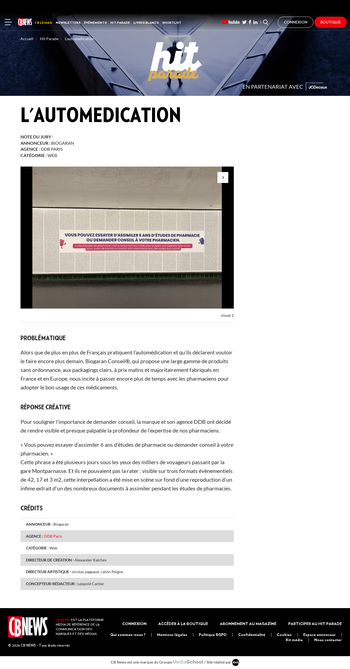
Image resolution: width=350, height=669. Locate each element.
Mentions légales (172, 634)
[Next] (222, 177)
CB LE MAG (43, 22)
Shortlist (171, 22)
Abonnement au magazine (248, 623)
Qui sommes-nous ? (127, 634)
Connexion (134, 623)
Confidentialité (251, 634)
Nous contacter (328, 639)
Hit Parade (120, 22)
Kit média (294, 639)
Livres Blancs (146, 22)
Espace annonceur (319, 634)
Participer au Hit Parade (315, 623)
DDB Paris (52, 149)
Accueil (27, 38)
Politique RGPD (213, 634)
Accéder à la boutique (183, 623)
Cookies (284, 634)
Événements (95, 22)
